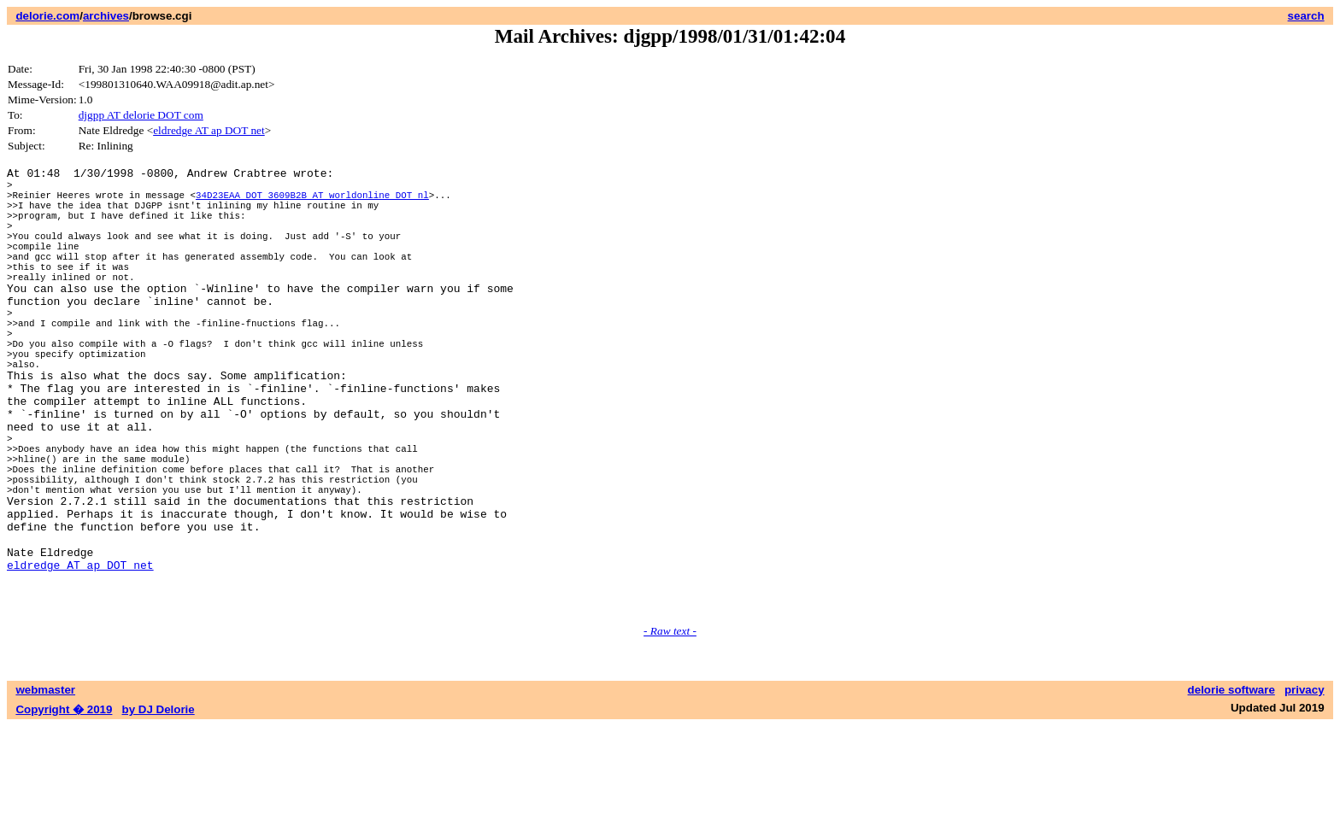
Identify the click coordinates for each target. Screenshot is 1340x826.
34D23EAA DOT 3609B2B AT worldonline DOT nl (312, 202)
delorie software (1231, 789)
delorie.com (47, 15)
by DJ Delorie (158, 809)
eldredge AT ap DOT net (209, 130)
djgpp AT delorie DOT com (141, 114)
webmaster (45, 789)
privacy (1304, 789)
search (1306, 15)
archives (106, 15)
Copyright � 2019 (63, 809)
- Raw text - (670, 730)
